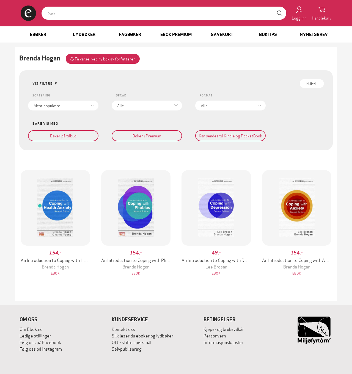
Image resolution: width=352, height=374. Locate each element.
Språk (121, 95)
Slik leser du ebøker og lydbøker (142, 335)
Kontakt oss (123, 329)
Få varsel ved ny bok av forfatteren (102, 59)
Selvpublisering (127, 348)
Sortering (41, 95)
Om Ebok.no (31, 329)
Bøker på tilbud (63, 135)
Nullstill (311, 83)
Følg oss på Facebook (40, 342)
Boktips (268, 34)
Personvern (215, 335)
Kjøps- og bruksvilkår (224, 329)
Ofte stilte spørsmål (131, 342)
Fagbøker (130, 34)
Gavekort (222, 34)
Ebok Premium (176, 34)
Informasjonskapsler (223, 342)
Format (206, 95)
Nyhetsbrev (314, 34)
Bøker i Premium (147, 135)
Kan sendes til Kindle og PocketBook (230, 135)
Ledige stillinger (35, 335)
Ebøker (38, 34)
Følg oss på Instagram (41, 348)
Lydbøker (84, 34)
